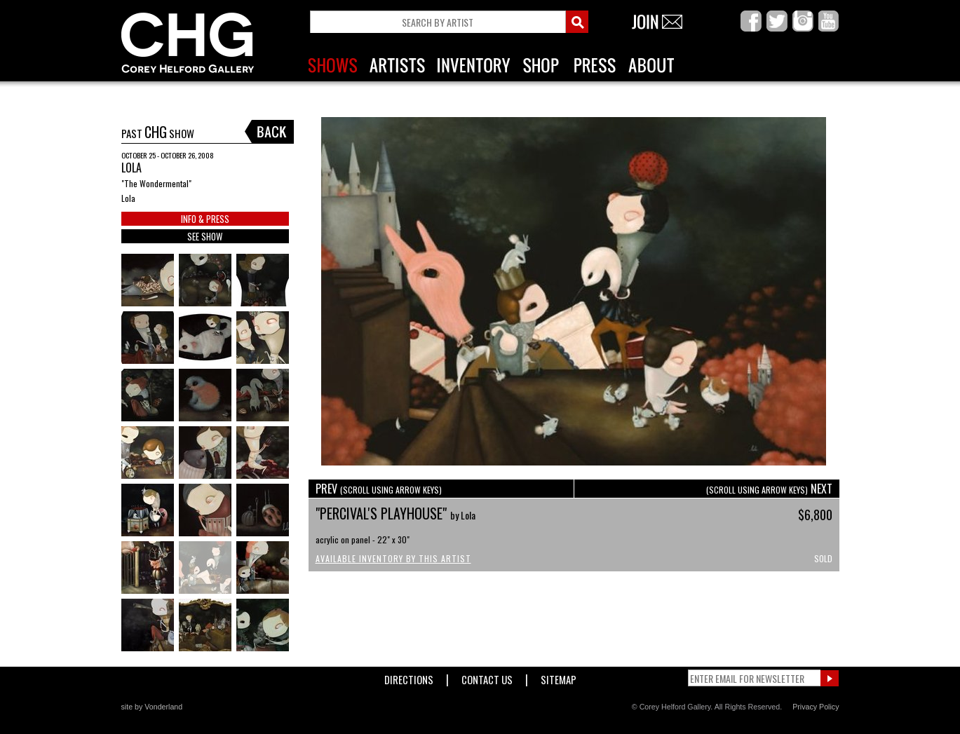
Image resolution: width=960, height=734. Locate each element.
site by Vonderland (152, 706)
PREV (379, 488)
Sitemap (558, 676)
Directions (408, 676)
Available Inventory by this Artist (393, 558)
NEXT (769, 488)
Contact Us (487, 676)
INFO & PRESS (205, 219)
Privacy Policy (815, 706)
